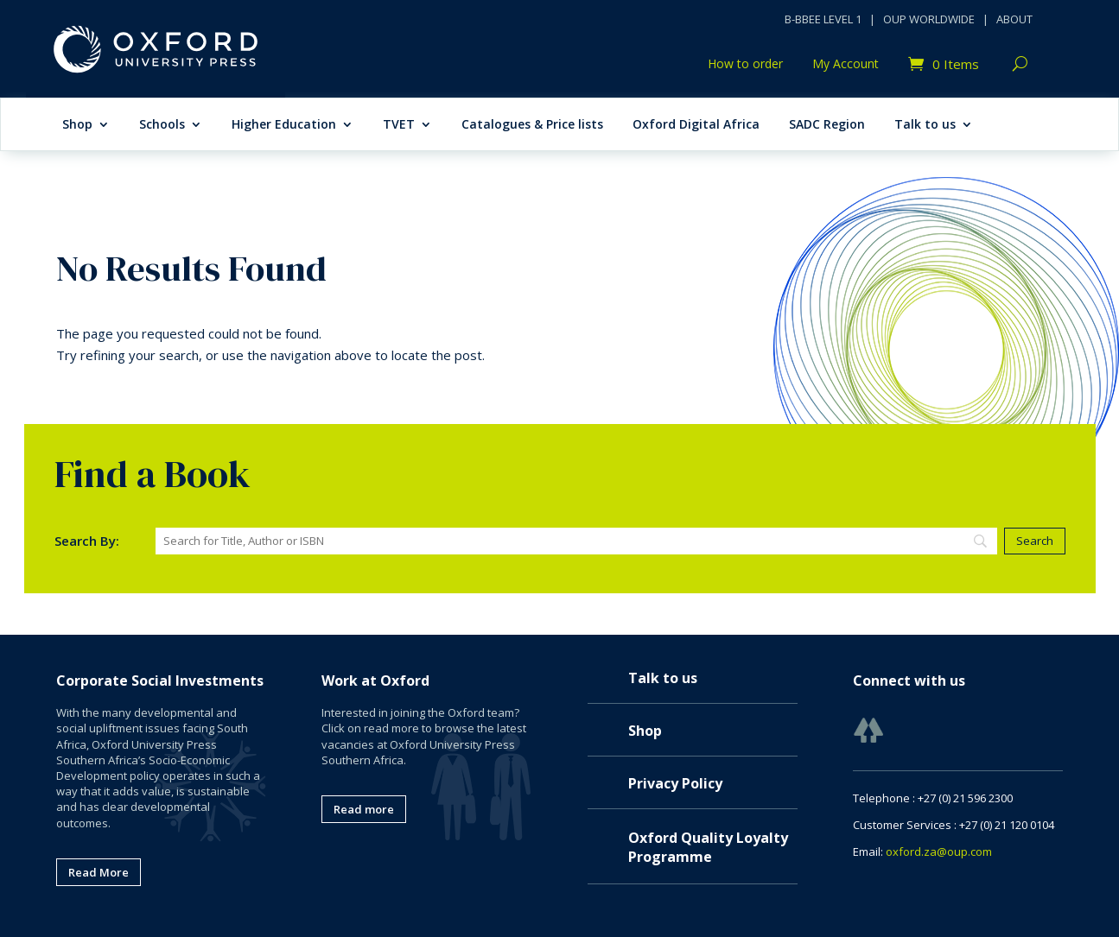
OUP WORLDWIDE (929, 19)
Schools (162, 125)
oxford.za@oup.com (939, 851)
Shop (77, 125)
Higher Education (284, 125)
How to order (745, 65)
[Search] (577, 541)
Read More (98, 872)
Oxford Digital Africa (696, 125)
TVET (399, 125)
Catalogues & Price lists (532, 125)
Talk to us (925, 125)
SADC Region (827, 125)
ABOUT (1014, 19)
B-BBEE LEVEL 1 (823, 19)
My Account (845, 65)
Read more (364, 809)
